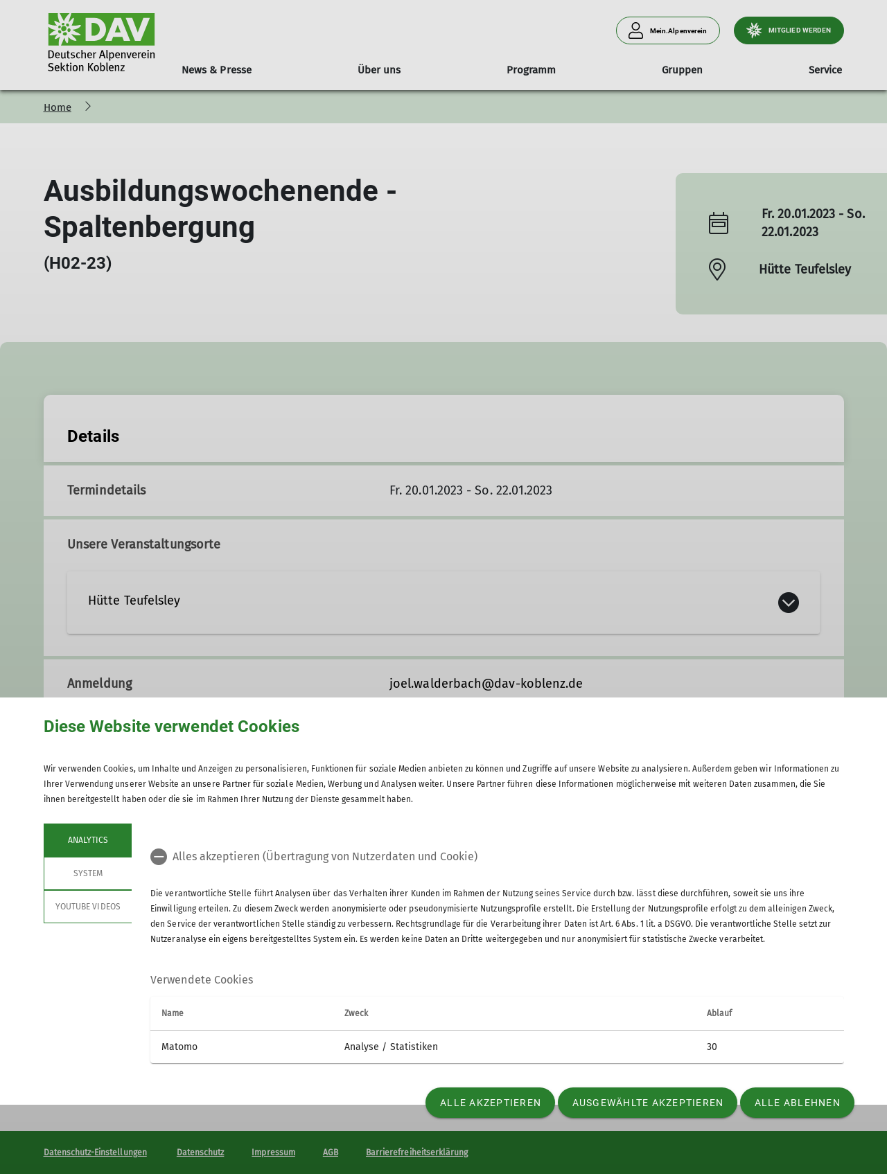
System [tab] (87, 873)
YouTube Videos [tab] (88, 906)
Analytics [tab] (87, 840)
